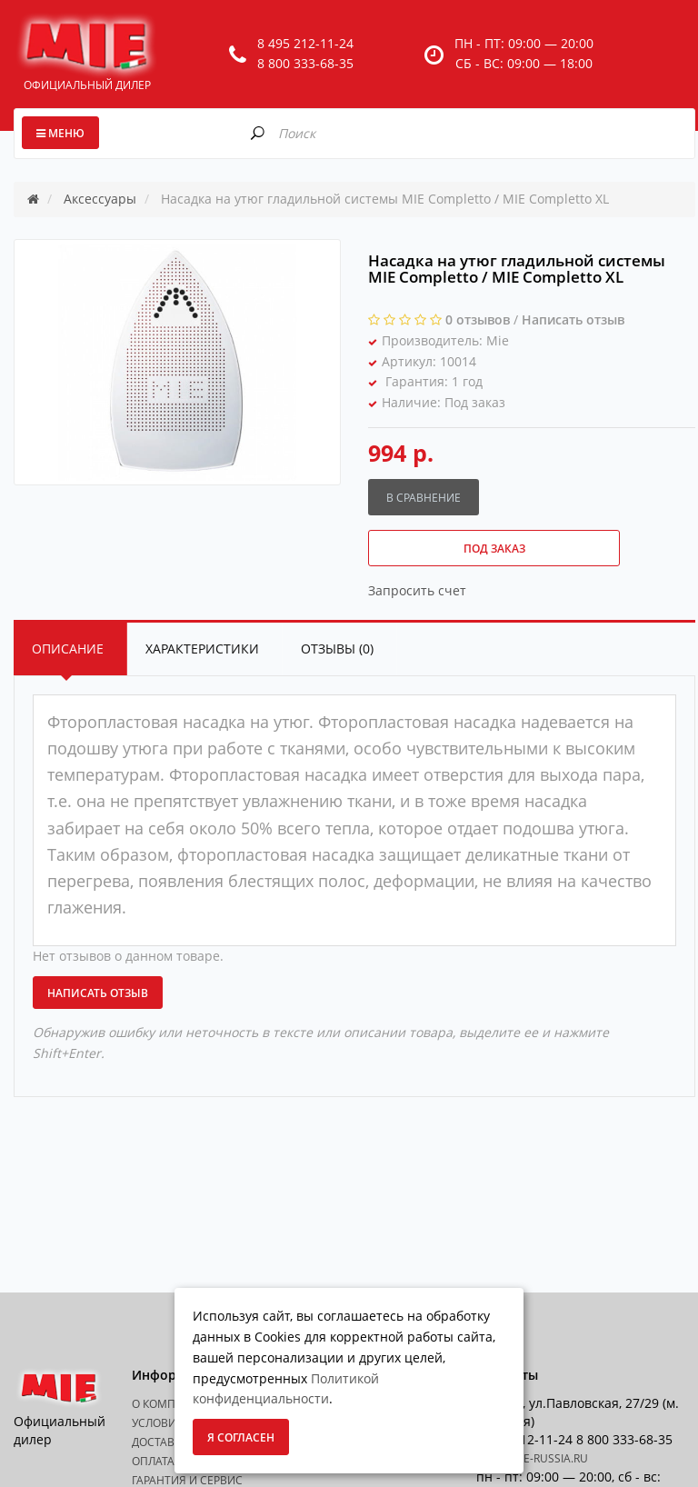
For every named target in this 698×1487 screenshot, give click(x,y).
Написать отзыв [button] (97, 993)
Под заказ (494, 548)
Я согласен (240, 1437)
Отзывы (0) (337, 648)
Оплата (153, 1461)
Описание (68, 648)
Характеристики (202, 648)
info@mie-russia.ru (532, 1458)
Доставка (160, 1442)
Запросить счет (417, 590)
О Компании (169, 1404)
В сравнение (423, 497)
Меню (60, 133)
